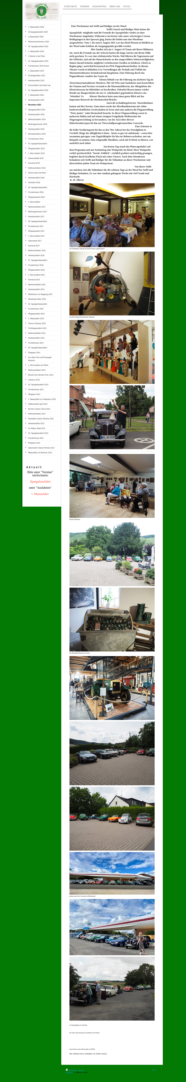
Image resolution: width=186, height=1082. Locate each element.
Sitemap (81, 1070)
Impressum (69, 1072)
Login (153, 1069)
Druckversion (71, 1070)
